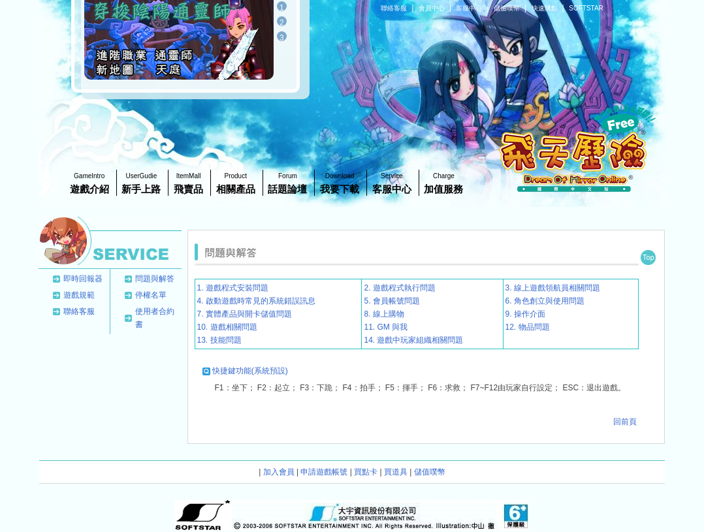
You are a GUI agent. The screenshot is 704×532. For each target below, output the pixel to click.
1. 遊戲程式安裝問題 (232, 287)
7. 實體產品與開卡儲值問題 (244, 314)
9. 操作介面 (525, 314)
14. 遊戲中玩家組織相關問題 (413, 340)
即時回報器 (83, 278)
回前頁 (625, 421)
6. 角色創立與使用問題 (544, 300)
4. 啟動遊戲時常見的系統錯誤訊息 (256, 300)
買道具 (396, 472)
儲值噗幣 (508, 8)
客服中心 (470, 8)
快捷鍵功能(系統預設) (250, 370)
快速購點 (546, 8)
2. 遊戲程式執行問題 (399, 287)
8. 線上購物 (384, 314)
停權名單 (151, 295)
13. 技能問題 (219, 340)
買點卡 (365, 472)
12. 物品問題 (527, 327)
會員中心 (433, 8)
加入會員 (279, 472)
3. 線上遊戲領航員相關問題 (552, 287)
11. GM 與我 (386, 327)
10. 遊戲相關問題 (227, 327)
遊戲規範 (79, 295)
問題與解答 (154, 278)
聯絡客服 (395, 8)
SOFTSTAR (586, 8)
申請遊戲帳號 (323, 472)
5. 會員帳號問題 (391, 300)
